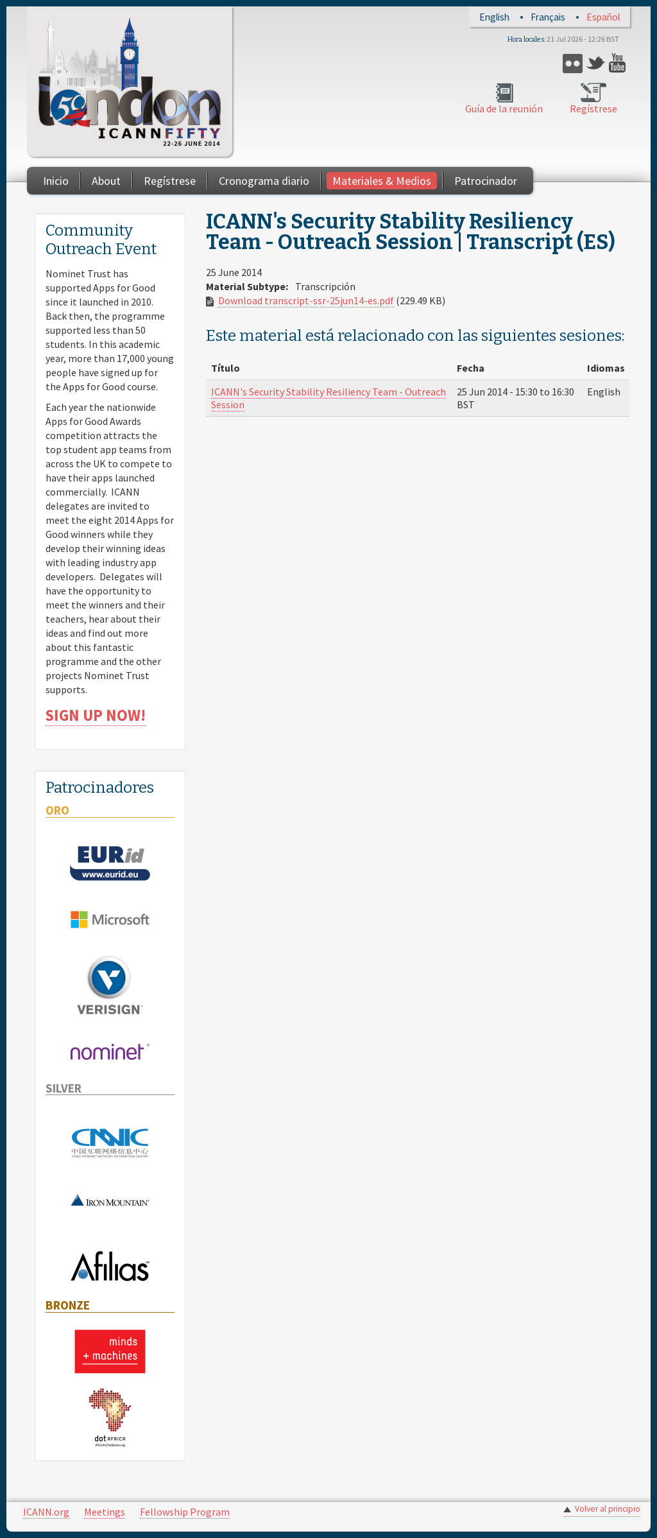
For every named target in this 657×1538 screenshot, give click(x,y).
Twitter (596, 63)
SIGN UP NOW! (96, 715)
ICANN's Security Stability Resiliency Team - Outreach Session (328, 398)
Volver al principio (607, 1508)
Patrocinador (485, 180)
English (494, 17)
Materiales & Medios (381, 180)
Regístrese (593, 108)
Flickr (573, 63)
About (106, 180)
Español (603, 17)
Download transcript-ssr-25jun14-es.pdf (306, 300)
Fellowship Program (185, 1511)
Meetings (104, 1511)
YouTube (619, 63)
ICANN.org (46, 1511)
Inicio (56, 180)
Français (548, 17)
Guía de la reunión (504, 108)
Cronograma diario (264, 180)
